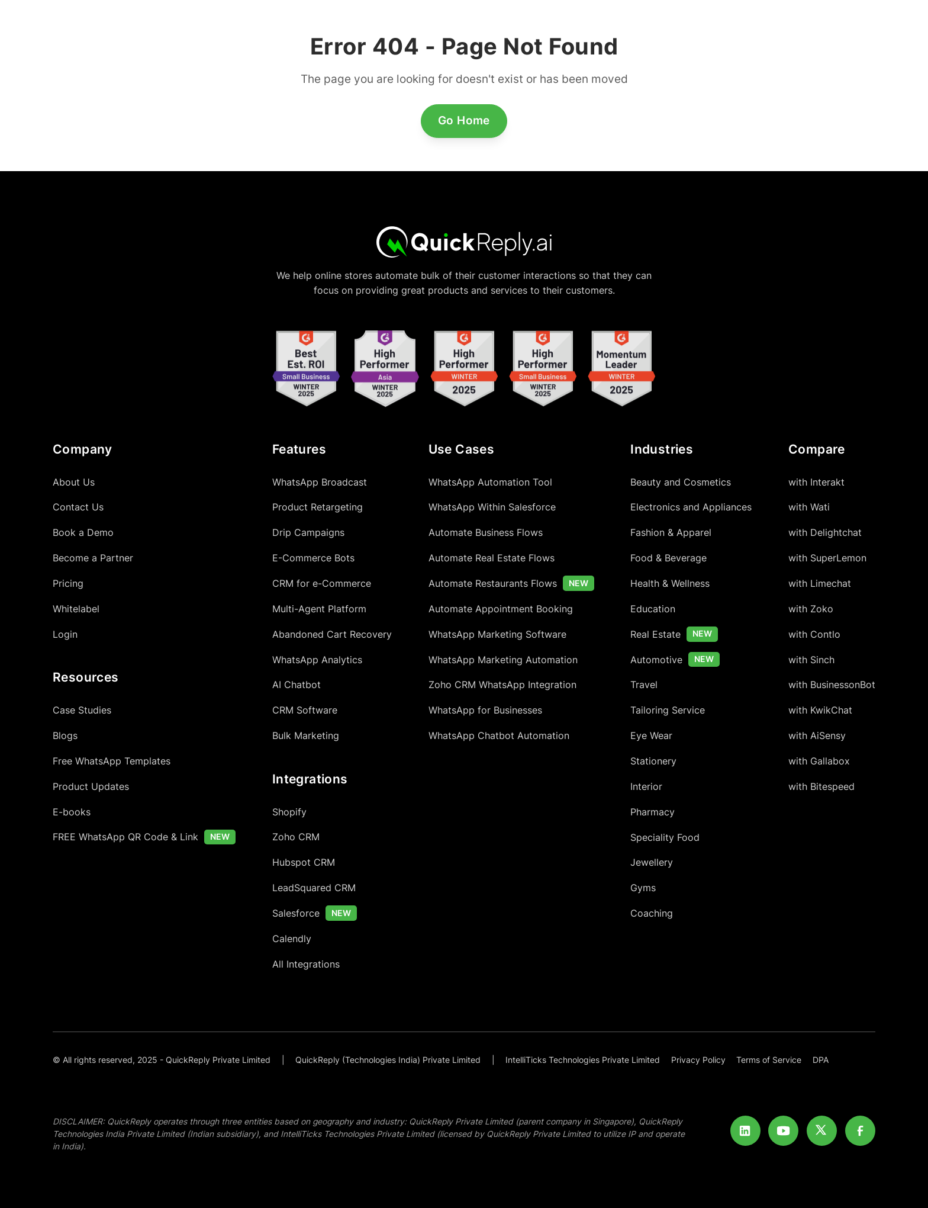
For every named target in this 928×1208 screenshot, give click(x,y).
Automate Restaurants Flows (492, 583)
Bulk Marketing (305, 735)
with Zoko (810, 609)
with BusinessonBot (831, 684)
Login (65, 634)
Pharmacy (652, 812)
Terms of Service (768, 1060)
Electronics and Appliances (691, 507)
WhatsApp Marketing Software (497, 634)
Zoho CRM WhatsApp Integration (502, 684)
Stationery (653, 761)
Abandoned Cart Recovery (332, 634)
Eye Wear (651, 735)
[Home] (464, 241)
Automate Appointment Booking (500, 609)
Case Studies (82, 710)
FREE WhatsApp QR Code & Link (125, 837)
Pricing (68, 583)
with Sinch (811, 660)
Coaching (651, 913)
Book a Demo (83, 532)
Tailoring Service (667, 710)
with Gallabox (819, 761)
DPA (821, 1060)
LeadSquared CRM (314, 888)
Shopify (289, 812)
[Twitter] (822, 1131)
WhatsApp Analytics (317, 660)
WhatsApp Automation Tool (490, 482)
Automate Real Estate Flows (491, 558)
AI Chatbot (296, 684)
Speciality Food (665, 837)
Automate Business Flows (485, 532)
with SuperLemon (827, 558)
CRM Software (304, 710)
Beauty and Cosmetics (680, 482)
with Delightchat (825, 532)
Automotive (656, 660)
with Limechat (819, 583)
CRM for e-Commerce (321, 583)
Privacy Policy (698, 1060)
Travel (644, 684)
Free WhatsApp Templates (111, 761)
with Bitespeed (821, 786)
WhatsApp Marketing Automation (503, 660)
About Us (74, 482)
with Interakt (816, 482)
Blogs (65, 735)
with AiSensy (817, 735)
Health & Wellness (670, 583)
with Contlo (814, 634)
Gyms (643, 888)
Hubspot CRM (303, 862)
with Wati (809, 507)
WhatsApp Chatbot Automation (498, 735)
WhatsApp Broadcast (319, 482)
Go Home (464, 120)
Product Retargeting (317, 507)
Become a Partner (93, 558)
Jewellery (651, 862)
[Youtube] (783, 1131)
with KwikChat (820, 710)
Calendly (291, 938)
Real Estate (655, 634)
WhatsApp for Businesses (485, 710)
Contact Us (78, 507)
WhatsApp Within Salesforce (492, 507)
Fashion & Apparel (670, 532)
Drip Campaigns (308, 532)
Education (652, 609)
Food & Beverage (668, 558)
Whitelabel (76, 609)
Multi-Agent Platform (319, 609)
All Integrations (306, 964)
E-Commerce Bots (313, 558)
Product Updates (91, 786)
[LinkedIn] (745, 1131)
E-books (72, 812)
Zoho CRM (296, 837)
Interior (646, 786)
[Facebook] (860, 1131)
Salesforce (296, 913)
